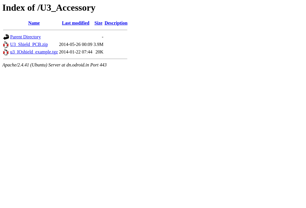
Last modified (75, 23)
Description (116, 23)
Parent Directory (25, 36)
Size (98, 23)
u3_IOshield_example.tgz (34, 51)
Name (34, 23)
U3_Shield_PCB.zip (29, 44)
